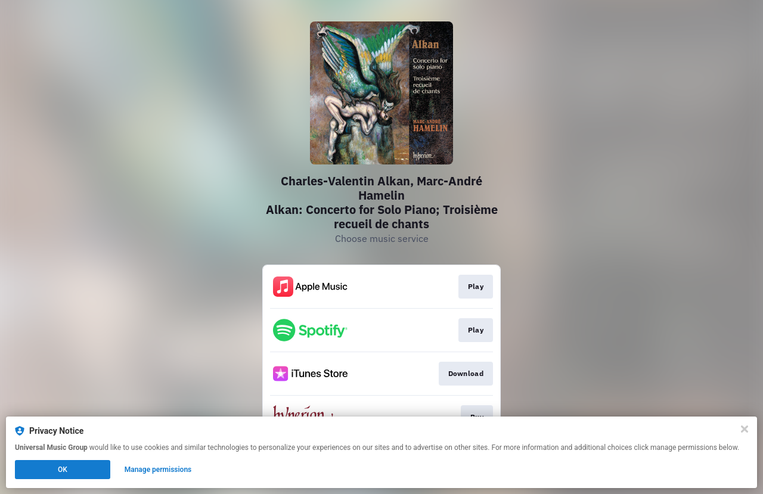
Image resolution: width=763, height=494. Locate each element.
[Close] (744, 429)
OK (62, 469)
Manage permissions (158, 469)
